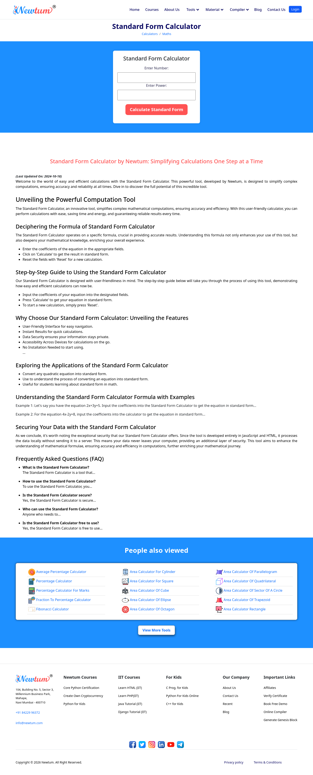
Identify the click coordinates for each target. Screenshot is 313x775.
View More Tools (157, 630)
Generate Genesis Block (280, 720)
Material (214, 9)
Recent (228, 704)
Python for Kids (74, 704)
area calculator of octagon (148, 609)
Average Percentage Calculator (57, 571)
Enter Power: (156, 85)
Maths (166, 34)
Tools (192, 9)
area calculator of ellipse (146, 599)
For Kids (174, 677)
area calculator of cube (145, 590)
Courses (151, 9)
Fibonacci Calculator (48, 609)
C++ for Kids (174, 704)
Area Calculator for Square (147, 581)
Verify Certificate (275, 696)
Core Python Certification (81, 688)
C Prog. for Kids (177, 688)
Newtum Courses (80, 677)
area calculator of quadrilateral (246, 581)
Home (135, 9)
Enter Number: (156, 68)
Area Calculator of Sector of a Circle (249, 590)
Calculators (150, 34)
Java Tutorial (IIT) (130, 704)
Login (295, 9)
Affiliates (270, 688)
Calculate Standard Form (156, 109)
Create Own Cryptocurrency (83, 696)
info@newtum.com (29, 723)
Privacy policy (233, 762)
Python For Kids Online (182, 696)
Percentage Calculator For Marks (58, 590)
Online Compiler (275, 712)
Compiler (239, 9)
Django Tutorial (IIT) (132, 712)
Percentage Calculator (50, 581)
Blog (258, 9)
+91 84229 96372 (28, 712)
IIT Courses (129, 677)
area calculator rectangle (241, 609)
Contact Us (276, 9)
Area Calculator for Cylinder (148, 571)
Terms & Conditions (268, 762)
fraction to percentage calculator (59, 599)
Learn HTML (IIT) (130, 688)
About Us (172, 9)
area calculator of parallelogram (246, 571)
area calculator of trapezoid (243, 599)
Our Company (236, 677)
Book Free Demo (275, 704)
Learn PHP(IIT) (128, 696)
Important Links (279, 677)
